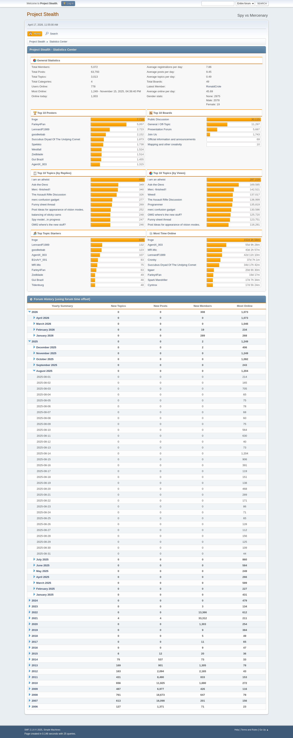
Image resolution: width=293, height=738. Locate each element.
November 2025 (46, 353)
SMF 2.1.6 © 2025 (33, 729)
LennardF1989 (40, 129)
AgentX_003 (39, 164)
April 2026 (42, 317)
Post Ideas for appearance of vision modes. (58, 209)
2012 (35, 671)
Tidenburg (38, 285)
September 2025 (46, 365)
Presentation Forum (160, 129)
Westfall (36, 149)
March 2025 (43, 582)
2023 (35, 606)
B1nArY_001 (39, 259)
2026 (35, 312)
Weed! (151, 194)
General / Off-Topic (159, 124)
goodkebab (38, 134)
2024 (35, 600)
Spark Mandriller (157, 279)
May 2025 (42, 571)
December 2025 (46, 347)
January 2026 (44, 335)
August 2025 (44, 370)
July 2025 (42, 559)
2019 (35, 630)
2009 (35, 688)
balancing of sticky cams (46, 214)
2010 (35, 683)
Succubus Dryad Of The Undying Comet (56, 139)
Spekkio (36, 144)
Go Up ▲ (264, 729)
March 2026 (43, 323)
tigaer (151, 269)
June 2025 (42, 565)
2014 (35, 659)
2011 (35, 677)
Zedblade (37, 154)
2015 (35, 653)
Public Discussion (158, 119)
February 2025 (45, 588)
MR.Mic (36, 264)
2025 (35, 341)
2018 (35, 635)
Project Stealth (43, 14)
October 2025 (44, 359)
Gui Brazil (38, 159)
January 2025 (44, 594)
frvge (35, 119)
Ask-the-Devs (40, 184)
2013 (35, 665)
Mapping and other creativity (165, 144)
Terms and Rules (249, 729)
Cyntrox (152, 285)
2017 (35, 641)
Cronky (152, 259)
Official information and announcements (172, 139)
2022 (35, 612)
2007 (35, 700)
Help (237, 729)
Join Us (152, 134)
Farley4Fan (38, 124)
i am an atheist (40, 179)
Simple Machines (52, 729)
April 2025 (42, 576)
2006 (35, 706)
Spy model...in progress (46, 219)
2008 (35, 694)
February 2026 (45, 329)
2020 (35, 624)
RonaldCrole (213, 86)
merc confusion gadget (45, 199)
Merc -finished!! (41, 189)
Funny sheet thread (43, 204)
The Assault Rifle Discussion (49, 194)
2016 (35, 647)
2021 (35, 618)
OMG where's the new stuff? (49, 224)
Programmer (155, 204)
